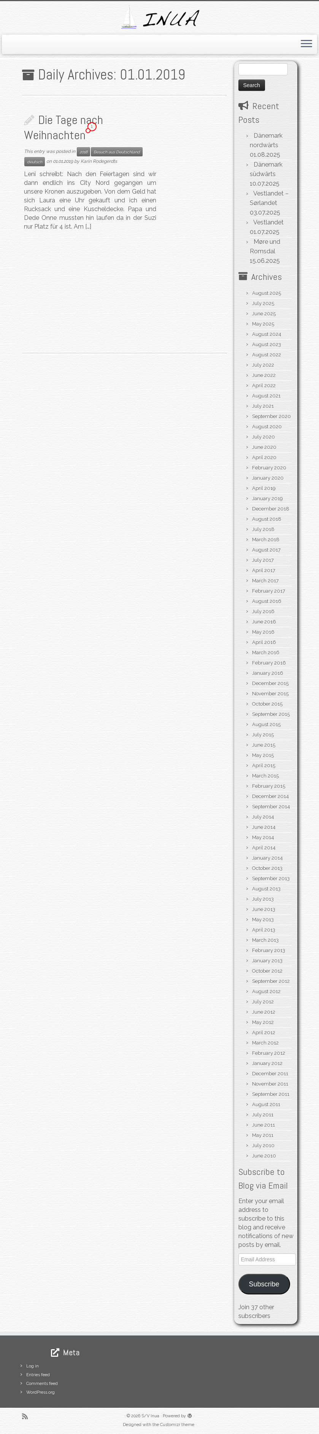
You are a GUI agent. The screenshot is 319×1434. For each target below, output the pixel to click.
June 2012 (263, 1012)
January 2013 (267, 960)
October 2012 (267, 971)
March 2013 (265, 940)
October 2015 (267, 704)
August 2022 (266, 355)
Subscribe (264, 1284)
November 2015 (270, 693)
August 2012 (266, 991)
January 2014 (267, 858)
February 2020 (269, 468)
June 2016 (264, 622)
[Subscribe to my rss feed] (27, 1416)
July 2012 (263, 1002)
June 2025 (264, 313)
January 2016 (267, 673)
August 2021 (266, 396)
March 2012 (265, 1043)
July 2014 (263, 817)
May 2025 (263, 324)
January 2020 (268, 478)
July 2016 (263, 611)
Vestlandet (268, 222)
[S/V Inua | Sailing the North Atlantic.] (159, 17)
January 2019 (267, 498)
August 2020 (267, 426)
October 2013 (267, 868)
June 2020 (264, 447)
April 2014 (264, 848)
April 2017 (263, 570)
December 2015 (270, 683)
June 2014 (264, 827)
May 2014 (263, 837)
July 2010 (263, 1145)
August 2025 (266, 293)
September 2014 (271, 806)
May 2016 (263, 632)
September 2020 (271, 416)
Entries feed (38, 1374)
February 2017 (268, 591)
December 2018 (270, 509)
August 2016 (266, 601)
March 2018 (265, 539)
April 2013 (263, 930)
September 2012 (271, 981)
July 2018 (263, 529)
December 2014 (270, 796)
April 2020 (264, 457)
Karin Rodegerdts (99, 161)
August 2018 (266, 519)
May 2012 (263, 1022)
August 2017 (266, 550)
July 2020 (263, 437)
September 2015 (271, 714)
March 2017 (265, 580)
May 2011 (262, 1135)
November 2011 (270, 1084)
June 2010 (264, 1156)
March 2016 (265, 652)
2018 (83, 151)
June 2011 (263, 1125)
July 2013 (263, 899)
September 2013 (271, 878)
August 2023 (266, 344)
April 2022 (264, 385)
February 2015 (268, 786)
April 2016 (264, 642)
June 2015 (263, 745)
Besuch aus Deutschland (117, 151)
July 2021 (263, 406)
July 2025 (263, 303)
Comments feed (42, 1383)
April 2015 (263, 765)
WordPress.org (40, 1392)
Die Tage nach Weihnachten (63, 127)
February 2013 (268, 950)
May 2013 (263, 919)
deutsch (34, 161)
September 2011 (270, 1094)
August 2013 (266, 889)
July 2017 (263, 560)
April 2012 (263, 1032)
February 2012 (268, 1053)
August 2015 (266, 724)
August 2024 (266, 334)
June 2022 (264, 375)
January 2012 (267, 1063)
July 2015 (263, 735)
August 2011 (266, 1104)
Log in (32, 1366)
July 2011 (262, 1115)
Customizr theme (177, 1424)
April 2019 (264, 488)
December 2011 (270, 1073)
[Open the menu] (306, 44)
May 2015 (263, 755)
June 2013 (263, 909)
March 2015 (265, 776)
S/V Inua (150, 1415)
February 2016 (269, 663)
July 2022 (263, 365)
